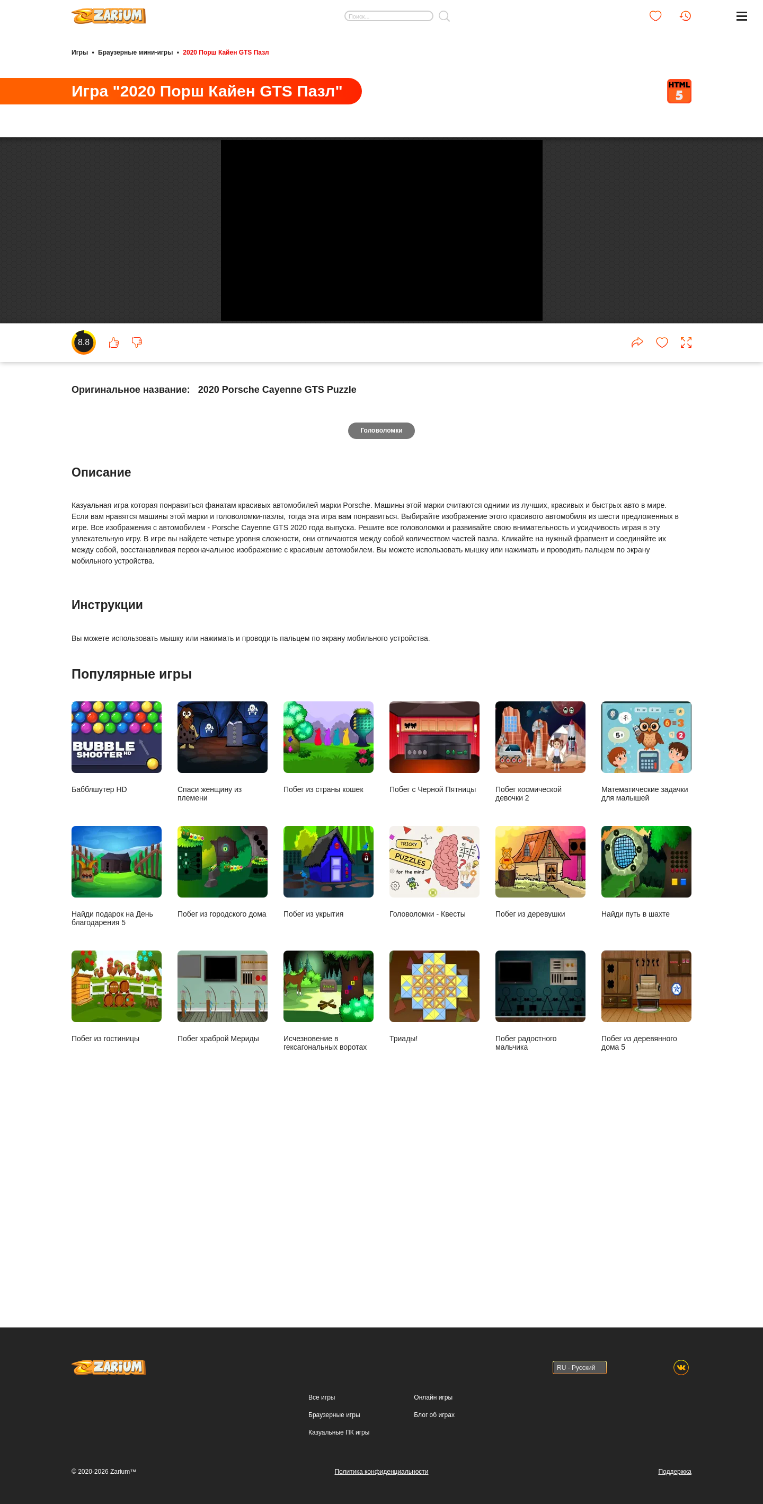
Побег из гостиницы (117, 1246)
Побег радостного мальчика (540, 1250)
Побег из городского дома (223, 1121)
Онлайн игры (433, 1447)
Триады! (434, 1246)
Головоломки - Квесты (434, 1121)
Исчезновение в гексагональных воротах (328, 1250)
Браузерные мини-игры (135, 52)
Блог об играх (434, 1464)
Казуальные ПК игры (338, 1482)
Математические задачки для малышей (646, 1001)
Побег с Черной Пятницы (434, 997)
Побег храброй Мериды (223, 1246)
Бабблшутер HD (117, 997)
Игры (80, 52)
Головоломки (381, 679)
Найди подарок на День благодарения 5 (117, 1126)
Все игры (321, 1447)
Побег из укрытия (328, 1121)
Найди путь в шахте (646, 1121)
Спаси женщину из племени (223, 1001)
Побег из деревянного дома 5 (646, 1250)
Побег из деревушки (540, 1121)
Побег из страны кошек (328, 997)
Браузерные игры (334, 1464)
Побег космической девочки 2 (540, 1001)
